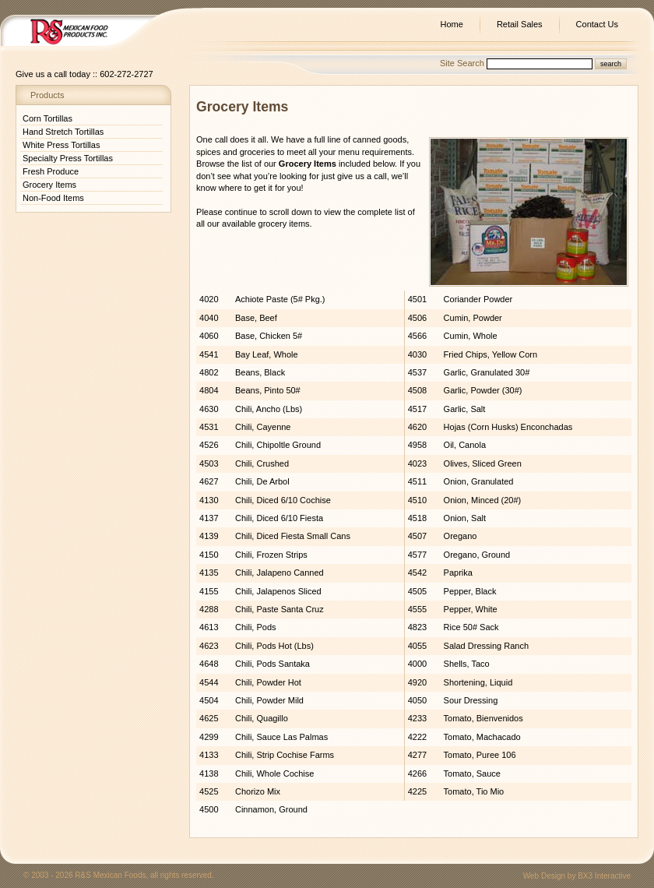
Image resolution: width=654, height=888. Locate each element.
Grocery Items (49, 184)
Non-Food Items (53, 198)
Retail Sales (520, 24)
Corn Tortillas (47, 118)
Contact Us (597, 24)
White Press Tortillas (61, 145)
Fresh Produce (51, 171)
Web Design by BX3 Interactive (577, 876)
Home (452, 24)
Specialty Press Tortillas (68, 158)
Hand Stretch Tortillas (63, 131)
